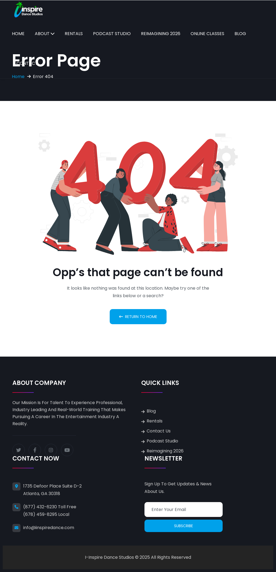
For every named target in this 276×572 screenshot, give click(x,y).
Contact (27, 63)
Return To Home (138, 316)
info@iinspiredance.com (48, 527)
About (42, 34)
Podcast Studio (112, 34)
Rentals (74, 34)
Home (18, 34)
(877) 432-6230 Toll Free (49, 507)
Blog (240, 34)
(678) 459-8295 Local (46, 514)
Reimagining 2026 (160, 34)
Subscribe (183, 526)
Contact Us (159, 431)
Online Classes (207, 34)
